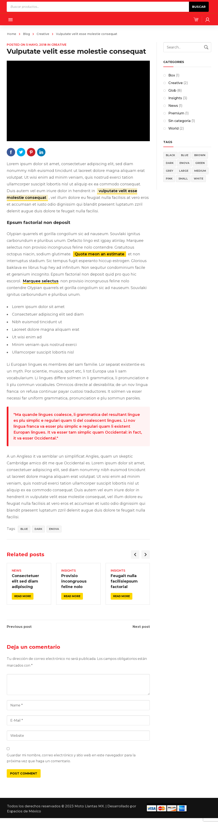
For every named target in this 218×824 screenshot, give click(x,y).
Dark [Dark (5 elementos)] (170, 163)
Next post (141, 626)
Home (11, 34)
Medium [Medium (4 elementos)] (200, 170)
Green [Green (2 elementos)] (200, 163)
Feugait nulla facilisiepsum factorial (124, 581)
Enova (54, 529)
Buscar (199, 7)
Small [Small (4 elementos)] (183, 178)
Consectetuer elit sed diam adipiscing (25, 581)
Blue (24, 529)
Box (171, 75)
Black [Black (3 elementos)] (170, 155)
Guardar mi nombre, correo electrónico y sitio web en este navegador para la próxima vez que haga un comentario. (71, 758)
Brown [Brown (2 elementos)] (199, 155)
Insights (68, 570)
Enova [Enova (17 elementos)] (184, 163)
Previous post (19, 626)
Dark (38, 529)
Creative (43, 34)
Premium (176, 113)
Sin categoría (179, 121)
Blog (26, 34)
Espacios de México (24, 811)
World (173, 128)
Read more (22, 596)
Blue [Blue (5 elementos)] (184, 155)
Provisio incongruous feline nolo (73, 581)
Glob (172, 90)
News (16, 570)
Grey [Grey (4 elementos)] (169, 170)
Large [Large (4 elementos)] (183, 170)
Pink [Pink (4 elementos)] (169, 178)
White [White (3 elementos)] (198, 178)
